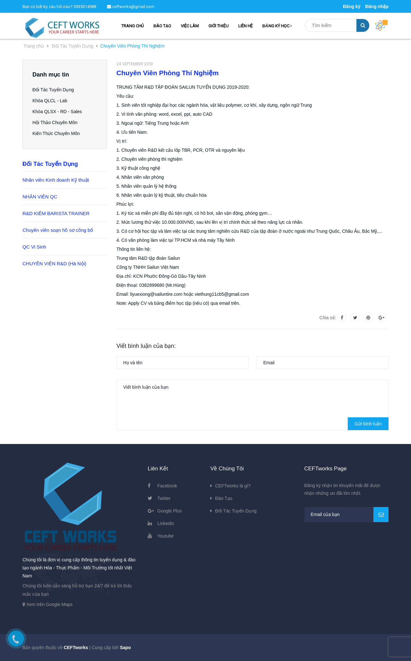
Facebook (167, 485)
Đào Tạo (223, 498)
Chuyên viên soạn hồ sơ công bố (57, 230)
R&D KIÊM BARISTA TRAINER (56, 213)
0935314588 (85, 6)
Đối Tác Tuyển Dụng (53, 89)
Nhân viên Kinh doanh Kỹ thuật (55, 180)
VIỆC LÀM (190, 25)
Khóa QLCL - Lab (49, 100)
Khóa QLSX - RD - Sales (57, 111)
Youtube (165, 536)
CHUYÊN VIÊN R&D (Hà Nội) (54, 263)
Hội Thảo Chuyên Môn (54, 122)
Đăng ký (351, 6)
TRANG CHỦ (132, 25)
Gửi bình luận (368, 423)
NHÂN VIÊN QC (39, 196)
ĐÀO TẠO (162, 25)
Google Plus (169, 510)
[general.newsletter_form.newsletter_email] (346, 514)
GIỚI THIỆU (218, 25)
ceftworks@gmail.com (130, 6)
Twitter (164, 498)
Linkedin (165, 523)
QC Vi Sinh (34, 246)
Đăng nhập (377, 6)
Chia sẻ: (327, 317)
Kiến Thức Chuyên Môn (56, 133)
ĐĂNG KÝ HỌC (277, 25)
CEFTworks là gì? (232, 485)
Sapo (125, 647)
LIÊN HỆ (245, 25)
